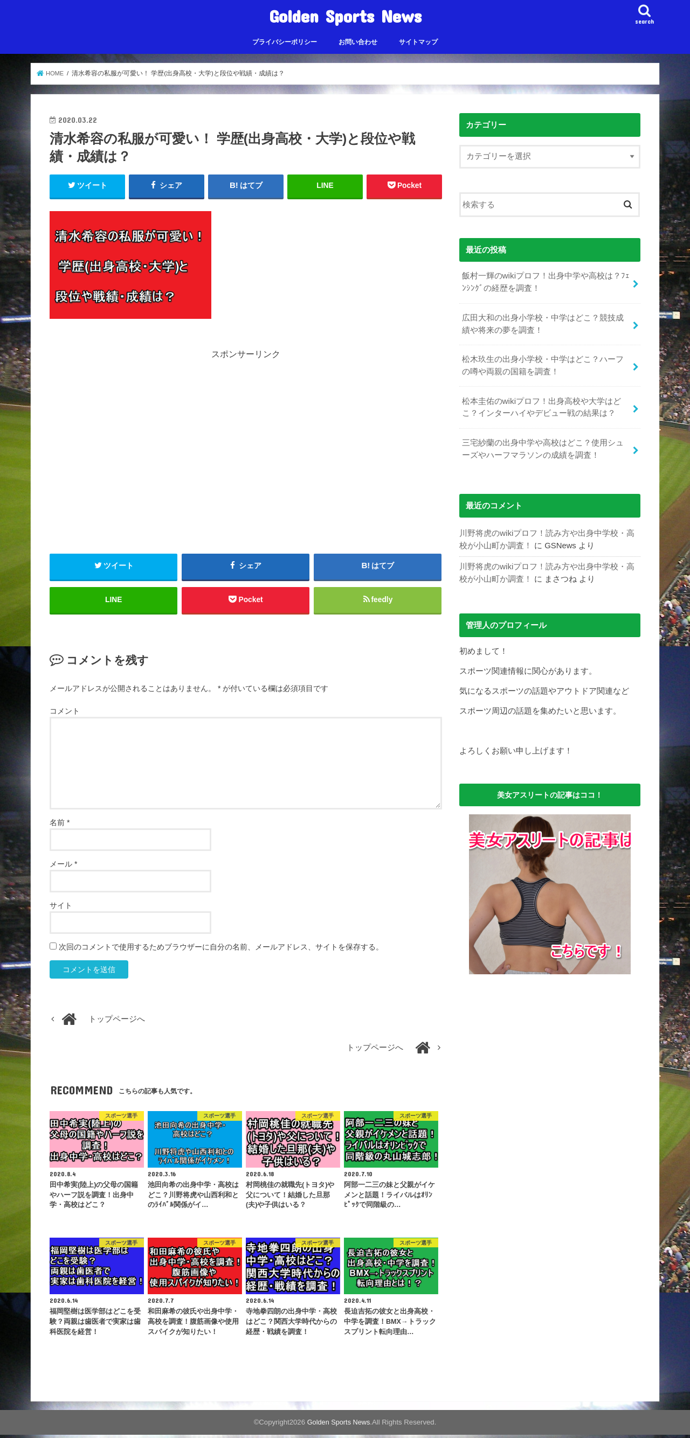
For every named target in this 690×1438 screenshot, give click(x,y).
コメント (65, 714)
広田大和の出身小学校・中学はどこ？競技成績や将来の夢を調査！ (542, 322)
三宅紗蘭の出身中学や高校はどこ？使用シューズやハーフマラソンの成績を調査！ (542, 443)
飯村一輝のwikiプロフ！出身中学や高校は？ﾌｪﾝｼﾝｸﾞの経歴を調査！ (545, 281)
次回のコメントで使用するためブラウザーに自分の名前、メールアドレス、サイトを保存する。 (221, 950)
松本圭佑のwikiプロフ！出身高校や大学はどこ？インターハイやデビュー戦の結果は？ (540, 403)
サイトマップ (418, 42)
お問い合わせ (358, 42)
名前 (60, 825)
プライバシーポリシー (284, 42)
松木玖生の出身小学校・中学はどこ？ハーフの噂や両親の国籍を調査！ (542, 362)
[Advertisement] (246, 437)
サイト (61, 908)
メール (63, 867)
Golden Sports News (345, 15)
